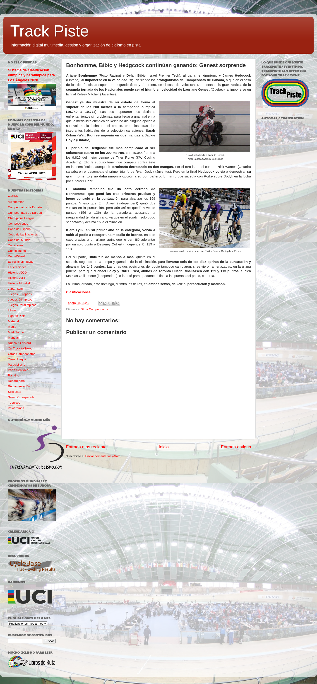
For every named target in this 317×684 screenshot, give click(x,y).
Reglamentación (19, 386)
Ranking (13, 375)
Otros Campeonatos (94, 309)
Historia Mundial (19, 283)
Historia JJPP (17, 277)
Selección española (21, 397)
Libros (12, 310)
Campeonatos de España (25, 207)
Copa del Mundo (19, 240)
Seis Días (14, 391)
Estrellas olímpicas (21, 261)
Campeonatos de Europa (25, 212)
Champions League (21, 218)
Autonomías (16, 202)
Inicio (164, 446)
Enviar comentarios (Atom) (103, 456)
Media (12, 326)
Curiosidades (17, 250)
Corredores (15, 245)
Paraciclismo (16, 364)
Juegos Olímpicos (20, 299)
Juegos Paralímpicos (22, 305)
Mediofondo (16, 332)
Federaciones (17, 267)
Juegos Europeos (20, 294)
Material (13, 321)
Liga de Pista (17, 316)
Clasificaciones (78, 292)
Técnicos (14, 402)
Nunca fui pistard (19, 343)
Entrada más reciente (86, 446)
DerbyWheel (16, 256)
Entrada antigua (236, 446)
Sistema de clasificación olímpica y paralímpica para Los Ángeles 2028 (31, 75)
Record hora (16, 381)
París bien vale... (19, 370)
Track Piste (49, 31)
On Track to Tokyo (20, 348)
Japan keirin (16, 288)
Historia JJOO (17, 272)
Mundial (13, 337)
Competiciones (18, 223)
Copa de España (19, 229)
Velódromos (16, 408)
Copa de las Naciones (23, 234)
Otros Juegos (17, 359)
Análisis (13, 196)
